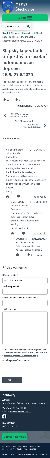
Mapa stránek (7, 449)
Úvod (5, 32)
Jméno (10, 286)
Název (10, 275)
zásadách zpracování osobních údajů (21, 355)
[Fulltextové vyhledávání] (13, 26)
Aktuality (28, 32)
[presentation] (21, 369)
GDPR (34, 449)
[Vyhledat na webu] (28, 26)
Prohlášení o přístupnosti (22, 449)
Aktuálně (15, 32)
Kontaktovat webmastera (31, 446)
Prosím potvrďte (15, 360)
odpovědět (39, 196)
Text (9, 308)
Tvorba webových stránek (21, 454)
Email (19, 297)
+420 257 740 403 (18, 408)
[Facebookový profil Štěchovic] (4, 419)
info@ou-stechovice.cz (20, 411)
